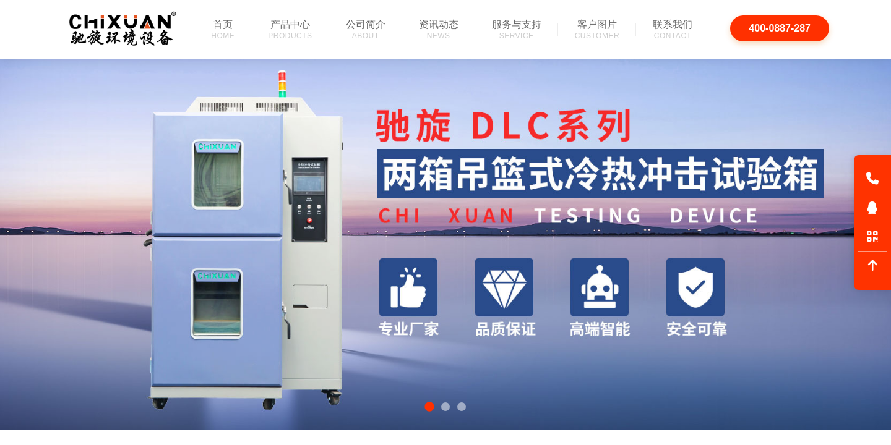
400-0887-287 (780, 28)
